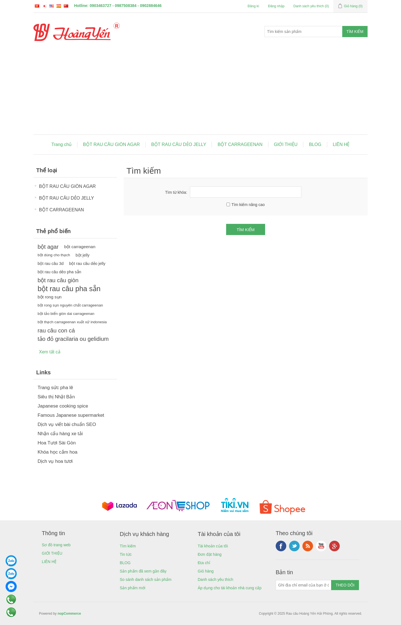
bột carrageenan (79, 246)
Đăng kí (253, 6)
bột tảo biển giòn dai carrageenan (66, 314)
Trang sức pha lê (55, 387)
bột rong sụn (50, 296)
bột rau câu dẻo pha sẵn (59, 272)
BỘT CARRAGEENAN (239, 144)
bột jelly (83, 255)
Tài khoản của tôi (213, 546)
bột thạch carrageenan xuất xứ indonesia (72, 322)
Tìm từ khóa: (176, 192)
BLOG (315, 144)
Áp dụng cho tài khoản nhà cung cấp (229, 588)
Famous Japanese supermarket (71, 415)
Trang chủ (62, 144)
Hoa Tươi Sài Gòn (57, 443)
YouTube (321, 546)
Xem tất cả (49, 351)
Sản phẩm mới (132, 588)
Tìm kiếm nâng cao (248, 204)
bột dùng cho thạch (54, 255)
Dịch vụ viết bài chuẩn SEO (67, 424)
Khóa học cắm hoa (57, 452)
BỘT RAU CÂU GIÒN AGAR (111, 144)
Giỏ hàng (206, 571)
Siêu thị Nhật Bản (56, 396)
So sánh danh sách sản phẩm (146, 579)
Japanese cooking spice (63, 406)
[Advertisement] (200, 93)
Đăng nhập (276, 6)
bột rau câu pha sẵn (69, 289)
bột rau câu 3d (50, 263)
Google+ (334, 546)
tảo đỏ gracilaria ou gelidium (73, 339)
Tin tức (126, 554)
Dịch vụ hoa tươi (55, 461)
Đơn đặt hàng (210, 554)
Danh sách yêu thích (215, 579)
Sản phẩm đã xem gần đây (143, 571)
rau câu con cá (56, 330)
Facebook (281, 546)
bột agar (48, 247)
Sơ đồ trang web (56, 545)
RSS (307, 546)
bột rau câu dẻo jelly (87, 263)
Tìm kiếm (128, 546)
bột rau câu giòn (58, 280)
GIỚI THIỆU (286, 144)
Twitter (294, 546)
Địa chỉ (204, 563)
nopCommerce (69, 614)
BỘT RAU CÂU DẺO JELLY (178, 144)
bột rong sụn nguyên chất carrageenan (70, 305)
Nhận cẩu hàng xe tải (60, 433)
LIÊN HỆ (341, 144)
